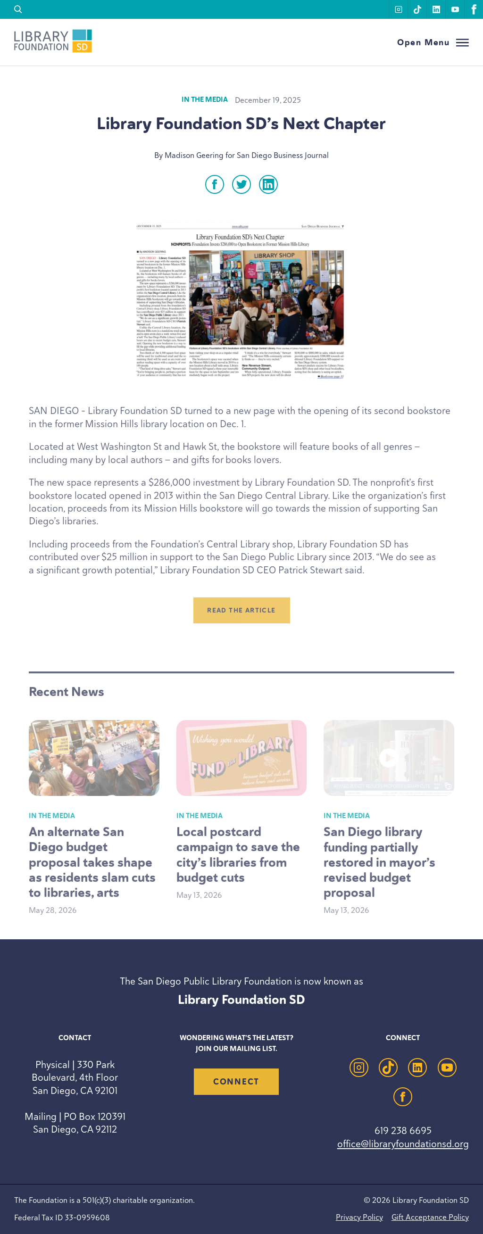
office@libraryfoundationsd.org (403, 1143)
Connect (236, 1081)
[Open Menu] (433, 42)
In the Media (205, 99)
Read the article (241, 610)
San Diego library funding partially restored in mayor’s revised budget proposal (379, 862)
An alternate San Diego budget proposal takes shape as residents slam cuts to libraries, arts (92, 862)
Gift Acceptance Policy (430, 1217)
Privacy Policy (359, 1217)
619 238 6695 (403, 1130)
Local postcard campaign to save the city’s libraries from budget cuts (238, 854)
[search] (18, 9)
